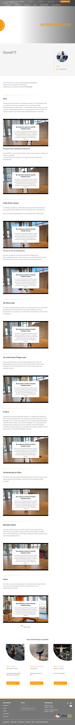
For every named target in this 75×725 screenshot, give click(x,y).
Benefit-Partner (67, 5)
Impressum (13, 722)
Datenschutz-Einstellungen (41, 722)
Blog (42, 5)
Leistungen (22, 5)
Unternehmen (37, 2)
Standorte (30, 5)
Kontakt (28, 722)
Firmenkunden (48, 5)
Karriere (45, 2)
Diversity (51, 2)
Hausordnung (21, 722)
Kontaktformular (27, 708)
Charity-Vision (6, 713)
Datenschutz (6, 722)
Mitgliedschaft (58, 5)
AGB (33, 722)
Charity (58, 2)
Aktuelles (36, 5)
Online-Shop (64, 2)
